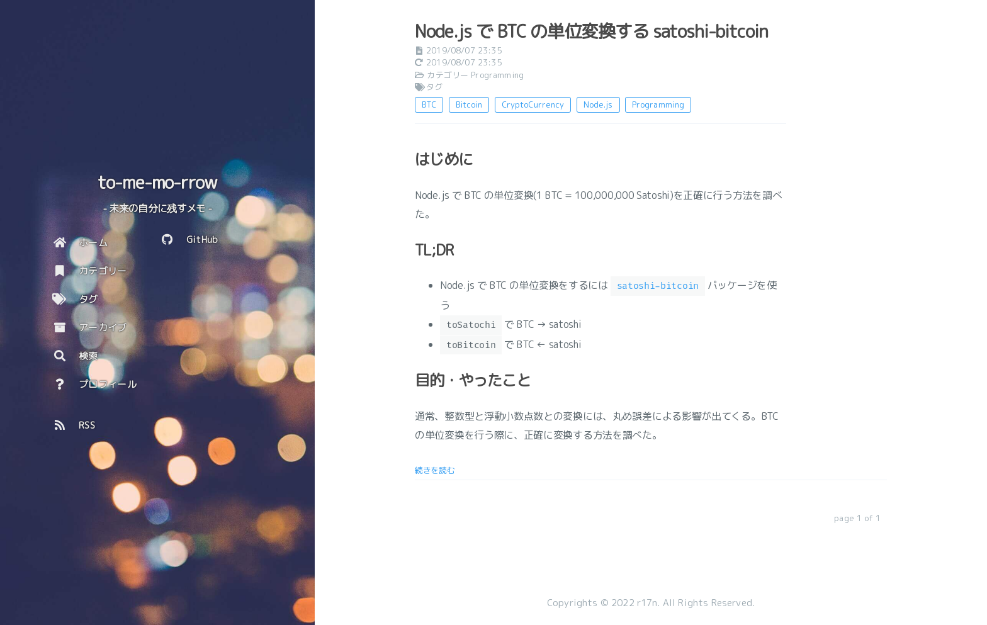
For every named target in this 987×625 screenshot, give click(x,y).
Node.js (598, 104)
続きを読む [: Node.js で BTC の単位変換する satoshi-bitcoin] (435, 470)
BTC (429, 104)
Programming (497, 75)
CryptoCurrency (533, 104)
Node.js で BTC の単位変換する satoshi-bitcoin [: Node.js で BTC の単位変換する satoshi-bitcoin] (591, 31)
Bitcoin (469, 104)
